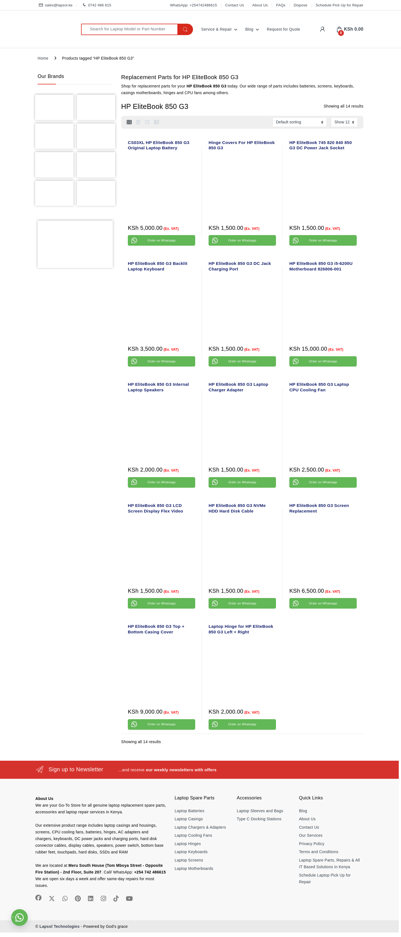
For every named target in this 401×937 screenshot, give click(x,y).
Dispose (300, 5)
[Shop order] (299, 122)
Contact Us (234, 5)
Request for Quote (283, 29)
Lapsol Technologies (60, 926)
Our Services (311, 835)
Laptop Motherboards (194, 868)
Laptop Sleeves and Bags (260, 811)
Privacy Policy (311, 843)
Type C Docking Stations (259, 819)
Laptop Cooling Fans (193, 835)
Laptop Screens (189, 860)
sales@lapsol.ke (55, 5)
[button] (19, 917)
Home (43, 58)
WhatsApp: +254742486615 (193, 5)
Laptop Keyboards (191, 852)
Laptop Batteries (189, 811)
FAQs (280, 5)
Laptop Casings (189, 819)
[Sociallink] (38, 898)
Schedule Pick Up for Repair (339, 5)
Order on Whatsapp (161, 240)
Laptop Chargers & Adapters (200, 827)
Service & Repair (216, 29)
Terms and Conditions (318, 852)
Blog (249, 29)
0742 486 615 (96, 5)
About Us (260, 5)
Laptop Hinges (188, 843)
